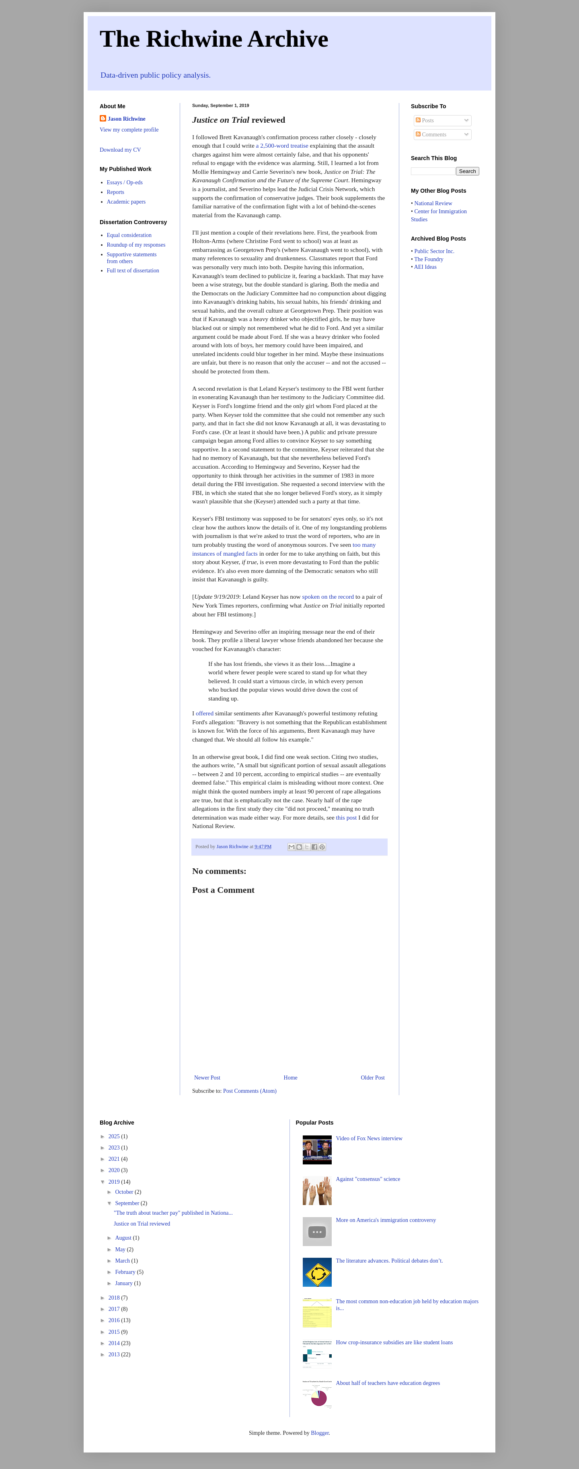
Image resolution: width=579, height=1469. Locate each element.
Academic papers (126, 202)
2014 (115, 1343)
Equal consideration (129, 235)
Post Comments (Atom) (250, 1091)
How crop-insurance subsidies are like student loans (394, 1342)
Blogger (320, 1433)
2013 (115, 1355)
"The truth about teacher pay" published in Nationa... (173, 1213)
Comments (431, 135)
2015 (115, 1332)
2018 (115, 1298)
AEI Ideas (425, 267)
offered (205, 713)
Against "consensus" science (368, 1179)
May (121, 1249)
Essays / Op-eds (125, 182)
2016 (115, 1320)
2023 (115, 1148)
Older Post (373, 1078)
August (124, 1238)
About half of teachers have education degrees (388, 1383)
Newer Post (207, 1078)
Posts (425, 120)
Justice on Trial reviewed (142, 1224)
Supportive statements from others (132, 257)
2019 (115, 1182)
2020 (115, 1170)
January (124, 1283)
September (127, 1203)
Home (291, 1078)
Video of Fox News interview (369, 1138)
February (126, 1272)
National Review (433, 203)
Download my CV (120, 150)
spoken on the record (328, 596)
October (125, 1192)
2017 (115, 1309)
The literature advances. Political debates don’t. (389, 1261)
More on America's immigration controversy (386, 1220)
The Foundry (428, 259)
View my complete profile (129, 130)
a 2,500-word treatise (282, 145)
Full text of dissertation (133, 271)
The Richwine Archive (214, 38)
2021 (115, 1159)
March (123, 1261)
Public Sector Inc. (434, 251)
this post (346, 817)
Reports (116, 192)
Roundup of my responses (136, 245)
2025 (115, 1136)
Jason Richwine (127, 119)
